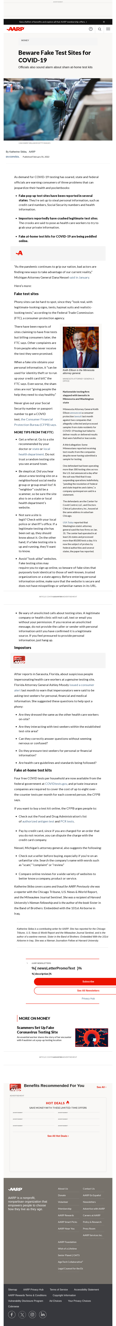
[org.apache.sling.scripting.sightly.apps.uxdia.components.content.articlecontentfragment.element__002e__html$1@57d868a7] (58, 143)
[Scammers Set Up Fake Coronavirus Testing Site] (62, 1036)
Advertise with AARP (93, 1208)
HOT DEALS (55, 1103)
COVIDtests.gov (56, 783)
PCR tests (67, 821)
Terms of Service (59, 1289)
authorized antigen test (38, 821)
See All (101, 1087)
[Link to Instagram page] (32, 1314)
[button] (104, 21)
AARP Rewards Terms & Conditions (27, 1295)
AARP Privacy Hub (33, 1289)
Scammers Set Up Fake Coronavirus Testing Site (37, 1029)
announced (75, 412)
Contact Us (89, 1188)
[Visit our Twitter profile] (22, 1314)
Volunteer (63, 1201)
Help (90, 29)
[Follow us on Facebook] (12, 1314)
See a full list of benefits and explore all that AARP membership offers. (52, 21)
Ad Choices (55, 1301)
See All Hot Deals (57, 1136)
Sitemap (12, 1289)
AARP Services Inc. (92, 1235)
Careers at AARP (91, 1215)
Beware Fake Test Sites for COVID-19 (54, 56)
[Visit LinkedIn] (43, 1314)
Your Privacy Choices (79, 1301)
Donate (62, 1195)
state (35, 449)
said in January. (79, 277)
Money (25, 40)
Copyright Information (64, 1295)
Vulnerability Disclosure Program (25, 1301)
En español (12, 157)
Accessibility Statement (86, 1289)
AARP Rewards (66, 1215)
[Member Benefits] (19, 662)
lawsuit (78, 416)
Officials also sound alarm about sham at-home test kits (55, 67)
